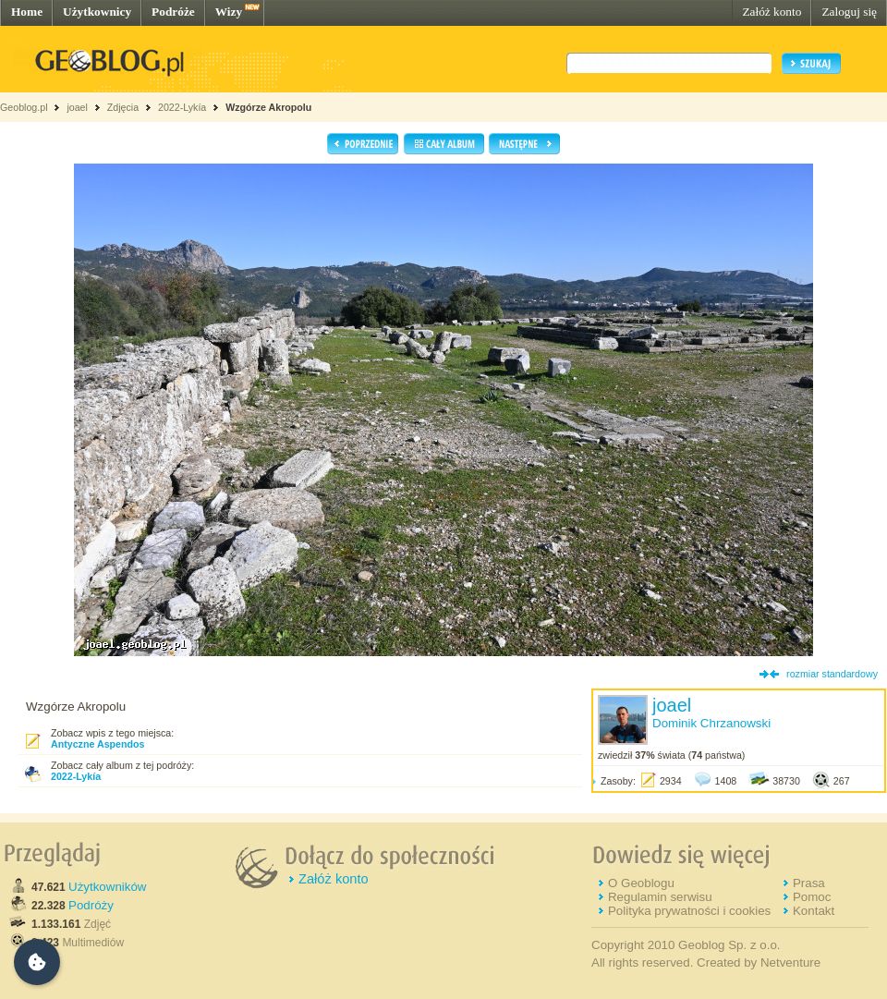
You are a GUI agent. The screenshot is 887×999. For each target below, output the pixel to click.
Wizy (228, 11)
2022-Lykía (182, 107)
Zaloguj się (849, 11)
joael (77, 107)
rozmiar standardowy (832, 673)
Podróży (91, 905)
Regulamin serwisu (660, 897)
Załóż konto (771, 11)
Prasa (809, 883)
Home (27, 11)
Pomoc (812, 897)
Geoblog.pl (24, 107)
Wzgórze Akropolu (268, 107)
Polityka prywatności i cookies (689, 911)
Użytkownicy (97, 11)
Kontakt (813, 911)
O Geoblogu (641, 883)
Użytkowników (107, 887)
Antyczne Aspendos (97, 743)
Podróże (173, 11)
